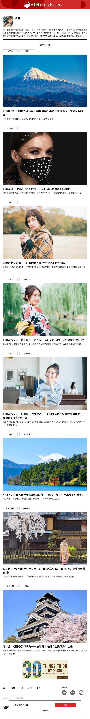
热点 (30, 687)
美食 (13, 687)
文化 (21, 687)
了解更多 (45, 710)
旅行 (5, 687)
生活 (38, 687)
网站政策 (19, 697)
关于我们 (6, 697)
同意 (66, 705)
